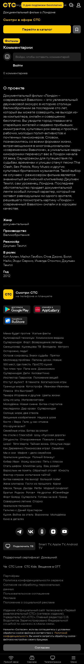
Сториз (38, 501)
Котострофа (34, 386)
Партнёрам (11, 576)
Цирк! (7, 443)
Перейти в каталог (37, 29)
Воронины (42, 514)
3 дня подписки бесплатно (42, 5)
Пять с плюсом (53, 461)
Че (5, 566)
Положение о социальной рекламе (29, 602)
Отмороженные (30, 439)
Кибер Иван (11, 461)
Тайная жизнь (39, 443)
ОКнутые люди (60, 443)
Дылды (28, 488)
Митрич (63, 346)
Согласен (42, 647)
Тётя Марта (21, 443)
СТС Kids (30, 566)
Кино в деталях (13, 519)
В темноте (32, 382)
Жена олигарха (13, 483)
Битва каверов (13, 479)
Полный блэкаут (43, 457)
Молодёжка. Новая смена (20, 404)
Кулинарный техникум (18, 337)
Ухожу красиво (31, 461)
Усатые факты (41, 333)
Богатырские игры (54, 382)
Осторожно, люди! (15, 351)
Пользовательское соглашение (26, 593)
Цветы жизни (51, 395)
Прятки (55, 355)
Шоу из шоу (11, 399)
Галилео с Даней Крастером (22, 510)
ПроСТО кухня (42, 364)
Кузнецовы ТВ (31, 346)
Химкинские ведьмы (50, 337)
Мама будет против (16, 333)
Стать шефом (12, 466)
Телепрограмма (52, 659)
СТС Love (16, 566)
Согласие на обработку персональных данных (31, 587)
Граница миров (14, 386)
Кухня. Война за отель (18, 514)
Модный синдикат (56, 488)
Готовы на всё (47, 496)
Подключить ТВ (19, 546)
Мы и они (9, 452)
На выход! (32, 479)
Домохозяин (46, 368)
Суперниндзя (12, 342)
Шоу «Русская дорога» (50, 435)
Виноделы (49, 346)
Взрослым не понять (17, 470)
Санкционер (11, 346)
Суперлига (28, 496)
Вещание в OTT (49, 566)
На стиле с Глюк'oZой (18, 435)
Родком (19, 492)
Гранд (63, 496)
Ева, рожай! (51, 466)
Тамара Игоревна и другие (21, 395)
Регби (38, 488)
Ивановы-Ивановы (56, 386)
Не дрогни (44, 492)
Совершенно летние (17, 501)
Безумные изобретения (19, 417)
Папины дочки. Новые (46, 359)
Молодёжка (58, 514)
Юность (63, 470)
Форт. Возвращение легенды (42, 342)
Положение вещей (45, 377)
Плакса (8, 390)
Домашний (49, 557)
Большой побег (50, 479)
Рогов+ (30, 492)
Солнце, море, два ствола (20, 412)
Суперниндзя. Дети (16, 373)
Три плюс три (12, 368)
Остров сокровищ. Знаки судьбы (25, 355)
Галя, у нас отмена (35, 421)
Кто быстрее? (24, 390)
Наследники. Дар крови (19, 408)
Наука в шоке (46, 417)
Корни (57, 483)
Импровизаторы (33, 399)
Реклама (9, 598)
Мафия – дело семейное (34, 452)
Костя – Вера (12, 421)
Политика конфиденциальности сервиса (33, 580)
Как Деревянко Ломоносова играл (26, 448)
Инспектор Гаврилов (17, 377)
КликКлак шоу (32, 466)
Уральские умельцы (17, 457)
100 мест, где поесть (17, 364)
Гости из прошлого (38, 483)
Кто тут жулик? (13, 382)
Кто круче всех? (14, 426)
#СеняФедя (61, 492)
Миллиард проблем (16, 359)
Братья (8, 492)
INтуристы (10, 439)
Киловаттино (40, 373)
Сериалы (32, 659)
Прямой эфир (11, 659)
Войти (18, 65)
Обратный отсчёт (45, 470)
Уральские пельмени (17, 505)
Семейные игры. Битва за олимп (25, 430)
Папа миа (29, 368)
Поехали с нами (53, 439)
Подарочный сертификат (21, 557)
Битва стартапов (50, 404)
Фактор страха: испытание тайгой (26, 474)
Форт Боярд (11, 496)
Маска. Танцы (12, 488)
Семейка (58, 448)
